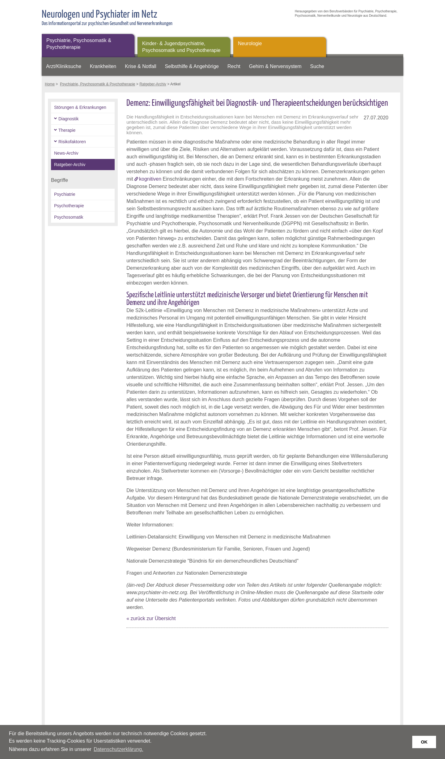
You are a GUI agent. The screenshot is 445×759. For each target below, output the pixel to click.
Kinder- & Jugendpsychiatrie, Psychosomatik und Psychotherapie (181, 47)
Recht (233, 66)
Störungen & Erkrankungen (80, 107)
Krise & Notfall (140, 66)
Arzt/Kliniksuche (63, 66)
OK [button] (424, 742)
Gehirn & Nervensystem (275, 66)
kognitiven (150, 179)
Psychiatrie (64, 194)
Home (50, 84)
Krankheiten (103, 66)
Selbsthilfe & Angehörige (192, 66)
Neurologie (250, 43)
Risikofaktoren (72, 141)
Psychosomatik (68, 217)
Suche (317, 66)
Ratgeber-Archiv (152, 84)
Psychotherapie (69, 205)
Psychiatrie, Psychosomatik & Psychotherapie (78, 44)
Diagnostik (68, 118)
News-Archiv (66, 153)
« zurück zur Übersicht (151, 618)
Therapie (66, 130)
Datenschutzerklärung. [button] (118, 749)
